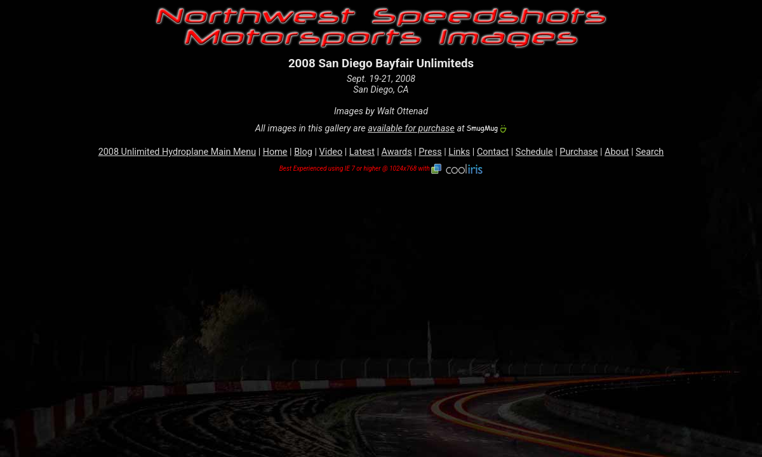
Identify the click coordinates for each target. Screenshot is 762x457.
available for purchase (411, 128)
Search (650, 152)
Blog (303, 152)
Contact (493, 152)
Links (459, 152)
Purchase (578, 152)
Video (331, 152)
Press (429, 152)
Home (275, 152)
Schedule (534, 152)
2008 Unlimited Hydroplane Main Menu (177, 152)
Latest (362, 152)
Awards (397, 152)
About (617, 152)
